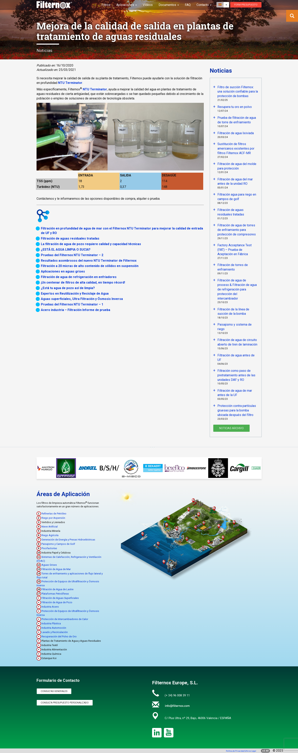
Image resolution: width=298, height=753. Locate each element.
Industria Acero (50, 606)
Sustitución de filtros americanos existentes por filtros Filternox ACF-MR (235, 148)
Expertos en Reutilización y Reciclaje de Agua (75, 293)
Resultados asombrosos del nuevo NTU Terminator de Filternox (88, 260)
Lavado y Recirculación (54, 632)
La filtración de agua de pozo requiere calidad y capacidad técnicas (91, 244)
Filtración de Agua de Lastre (57, 589)
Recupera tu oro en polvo (234, 107)
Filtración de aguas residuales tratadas (70, 238)
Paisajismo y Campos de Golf (58, 543)
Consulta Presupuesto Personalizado (65, 702)
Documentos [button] (169, 5)
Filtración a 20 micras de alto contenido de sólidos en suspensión (89, 266)
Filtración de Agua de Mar (56, 569)
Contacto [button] (204, 5)
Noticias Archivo (231, 428)
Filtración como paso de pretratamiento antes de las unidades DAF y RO (236, 375)
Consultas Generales (54, 691)
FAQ (188, 5)
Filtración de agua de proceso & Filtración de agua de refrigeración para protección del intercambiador (237, 289)
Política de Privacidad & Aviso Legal (241, 751)
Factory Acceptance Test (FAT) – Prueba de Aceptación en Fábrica (234, 249)
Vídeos (148, 5)
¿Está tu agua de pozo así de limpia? (68, 288)
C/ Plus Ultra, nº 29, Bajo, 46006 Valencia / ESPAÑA (198, 718)
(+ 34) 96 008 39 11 (177, 695)
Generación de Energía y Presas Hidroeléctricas (68, 539)
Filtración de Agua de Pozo (56, 602)
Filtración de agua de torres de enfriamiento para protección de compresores (236, 229)
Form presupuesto (246, 4)
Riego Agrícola (49, 535)
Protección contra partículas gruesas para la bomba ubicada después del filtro (236, 410)
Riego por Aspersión (53, 517)
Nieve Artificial (49, 526)
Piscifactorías (49, 548)
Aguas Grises (49, 564)
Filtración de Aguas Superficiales (60, 598)
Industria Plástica (51, 623)
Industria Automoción (53, 627)
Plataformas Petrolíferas (55, 593)
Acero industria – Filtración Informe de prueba (75, 310)
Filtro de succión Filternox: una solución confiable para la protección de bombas (237, 91)
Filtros (106, 5)
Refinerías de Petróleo (53, 513)
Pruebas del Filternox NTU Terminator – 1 (72, 304)
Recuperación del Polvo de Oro (59, 636)
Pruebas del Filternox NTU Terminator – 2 (72, 255)
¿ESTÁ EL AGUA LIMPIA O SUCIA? (65, 249)
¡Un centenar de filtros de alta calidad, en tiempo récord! (83, 282)
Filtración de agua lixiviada (235, 133)
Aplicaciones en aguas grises (63, 271)
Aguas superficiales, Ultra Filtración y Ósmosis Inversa (82, 299)
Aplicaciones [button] (126, 5)
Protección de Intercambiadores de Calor (64, 619)
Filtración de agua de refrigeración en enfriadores (79, 277)
